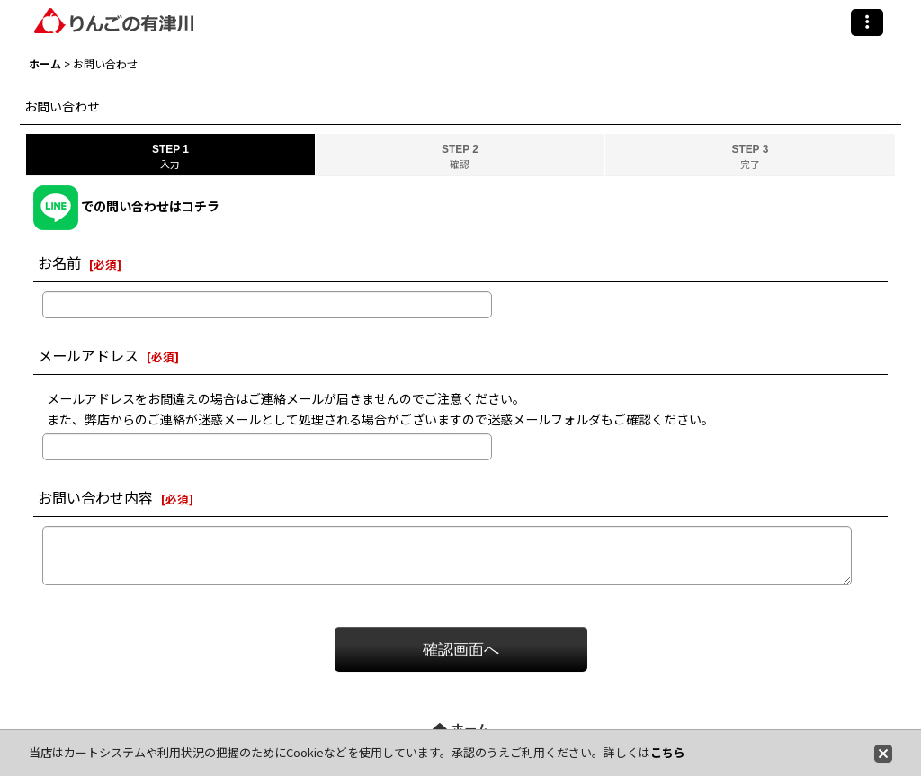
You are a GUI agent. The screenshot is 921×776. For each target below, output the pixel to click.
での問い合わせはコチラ (126, 206)
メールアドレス (88, 355)
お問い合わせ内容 (95, 497)
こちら (667, 752)
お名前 (59, 262)
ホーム (461, 728)
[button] (867, 22)
